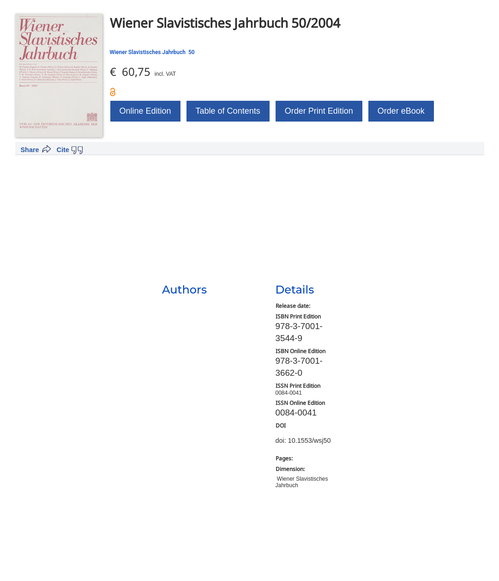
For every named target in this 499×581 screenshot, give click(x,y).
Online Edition (145, 111)
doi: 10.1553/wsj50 (303, 440)
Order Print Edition (319, 111)
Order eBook (401, 111)
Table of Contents (228, 111)
